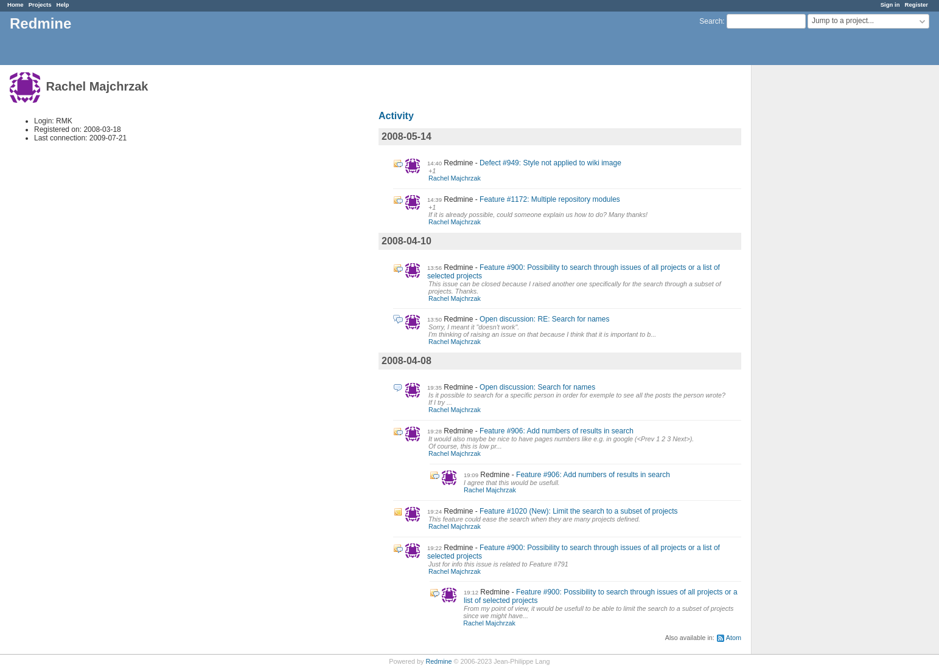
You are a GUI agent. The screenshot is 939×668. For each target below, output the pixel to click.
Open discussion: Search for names (537, 387)
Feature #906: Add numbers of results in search (557, 431)
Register (916, 4)
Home (15, 4)
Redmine (438, 661)
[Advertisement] (812, 256)
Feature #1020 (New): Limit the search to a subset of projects (579, 511)
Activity (396, 116)
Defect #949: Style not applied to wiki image (550, 163)
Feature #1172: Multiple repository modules (550, 199)
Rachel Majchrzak (454, 178)
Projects (40, 4)
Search (710, 21)
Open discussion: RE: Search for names (544, 319)
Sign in (890, 4)
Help (63, 4)
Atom (733, 637)
